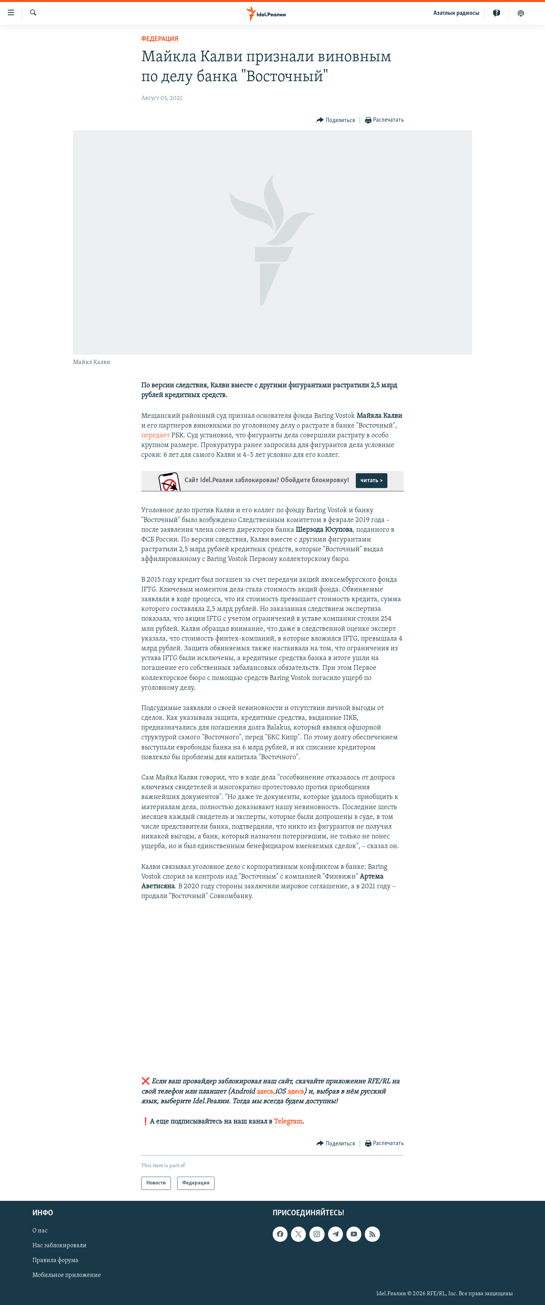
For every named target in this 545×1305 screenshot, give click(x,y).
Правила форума (55, 1261)
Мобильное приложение (66, 1276)
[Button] (335, 120)
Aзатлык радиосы (456, 13)
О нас (40, 1231)
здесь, (265, 1091)
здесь (295, 1091)
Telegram (288, 1122)
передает (155, 435)
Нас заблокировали (59, 1246)
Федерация (159, 39)
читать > (371, 481)
